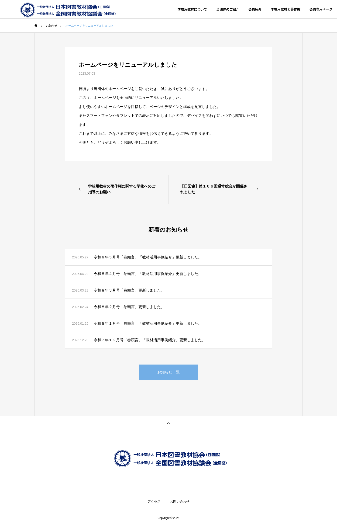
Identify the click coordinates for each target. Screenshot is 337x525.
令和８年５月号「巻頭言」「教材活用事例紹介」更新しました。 (148, 257)
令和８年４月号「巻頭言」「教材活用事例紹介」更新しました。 (148, 274)
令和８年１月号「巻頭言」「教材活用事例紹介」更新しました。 (148, 323)
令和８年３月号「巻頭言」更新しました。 (129, 290)
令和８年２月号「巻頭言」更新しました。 (129, 307)
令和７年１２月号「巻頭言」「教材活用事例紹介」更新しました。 (150, 340)
